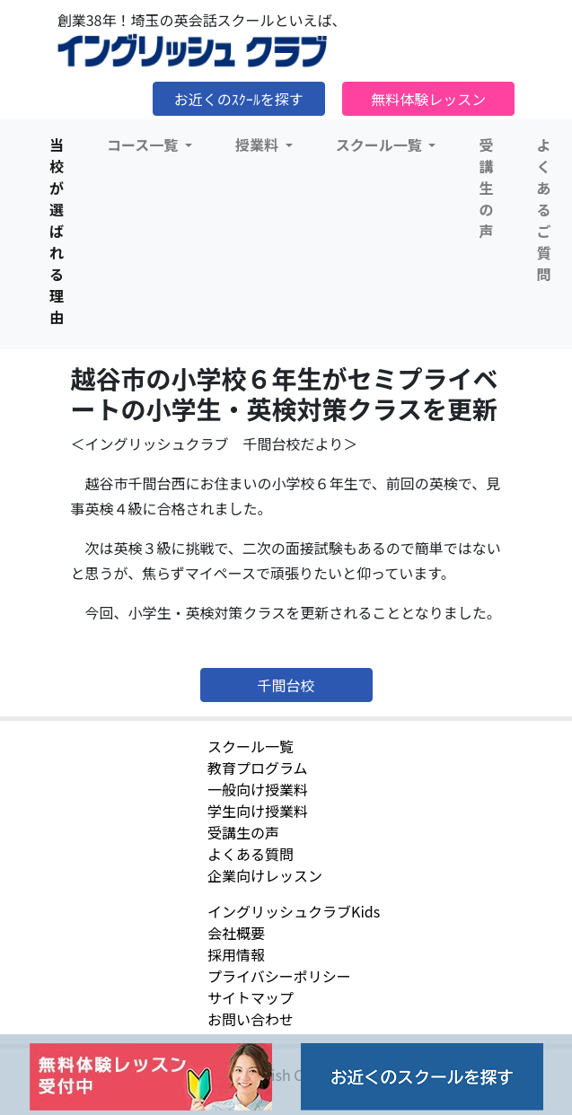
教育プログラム (257, 767)
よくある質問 (250, 854)
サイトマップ (250, 997)
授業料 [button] (258, 144)
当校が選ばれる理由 (56, 231)
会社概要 (236, 933)
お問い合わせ (250, 1019)
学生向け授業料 (257, 810)
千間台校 (285, 685)
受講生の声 (486, 187)
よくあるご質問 (543, 209)
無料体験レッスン (428, 99)
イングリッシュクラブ (192, 51)
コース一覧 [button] (144, 144)
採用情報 (236, 954)
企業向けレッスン (264, 875)
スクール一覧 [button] (381, 144)
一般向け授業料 (257, 789)
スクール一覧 (250, 746)
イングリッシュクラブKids (293, 911)
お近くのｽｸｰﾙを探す (239, 99)
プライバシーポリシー (279, 976)
